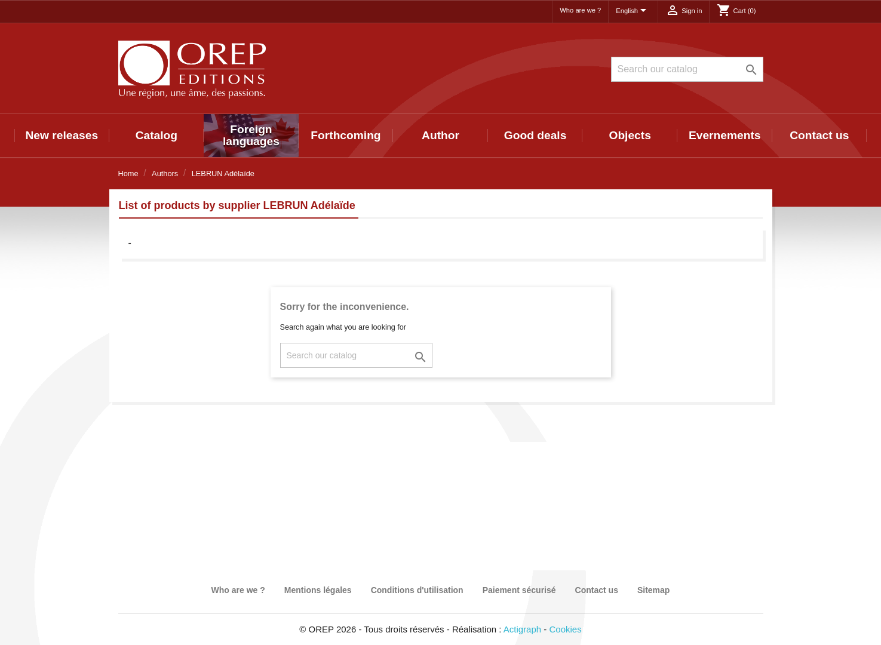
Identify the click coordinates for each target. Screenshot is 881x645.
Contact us (819, 135)
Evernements (725, 135)
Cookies (566, 629)
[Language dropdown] (633, 11)
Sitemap (653, 590)
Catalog (156, 135)
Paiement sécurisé (519, 590)
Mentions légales (318, 590)
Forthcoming (345, 135)
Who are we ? (580, 10)
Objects (629, 135)
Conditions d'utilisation (417, 590)
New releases (61, 135)
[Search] (687, 69)
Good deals (535, 135)
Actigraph (522, 629)
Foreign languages (251, 135)
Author (440, 135)
